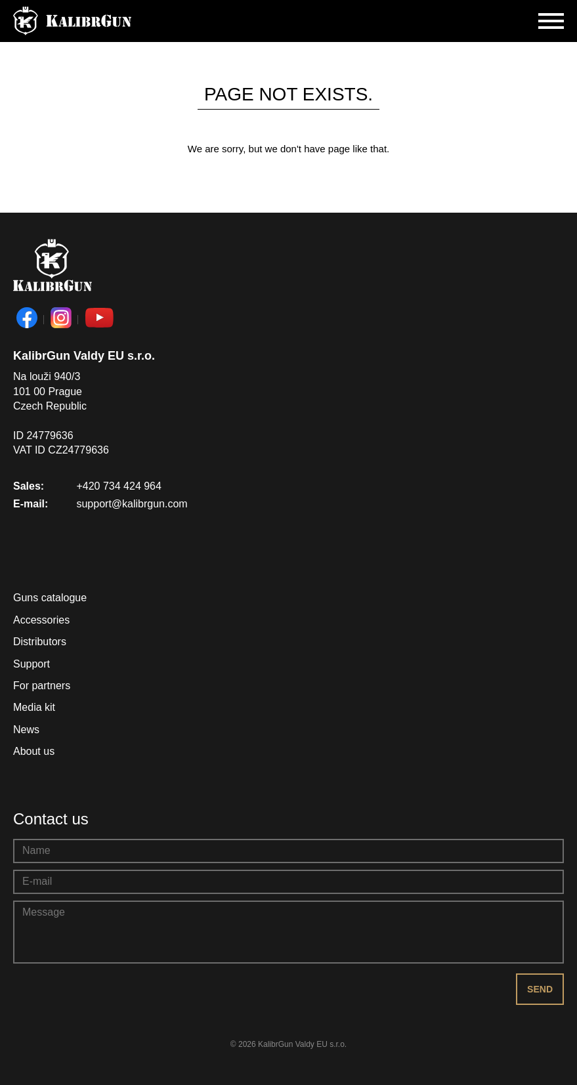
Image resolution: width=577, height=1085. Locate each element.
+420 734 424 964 (118, 486)
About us (33, 751)
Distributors (39, 641)
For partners (41, 685)
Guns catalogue (50, 597)
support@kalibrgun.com (131, 503)
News (26, 729)
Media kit (34, 707)
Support (31, 664)
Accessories (41, 620)
